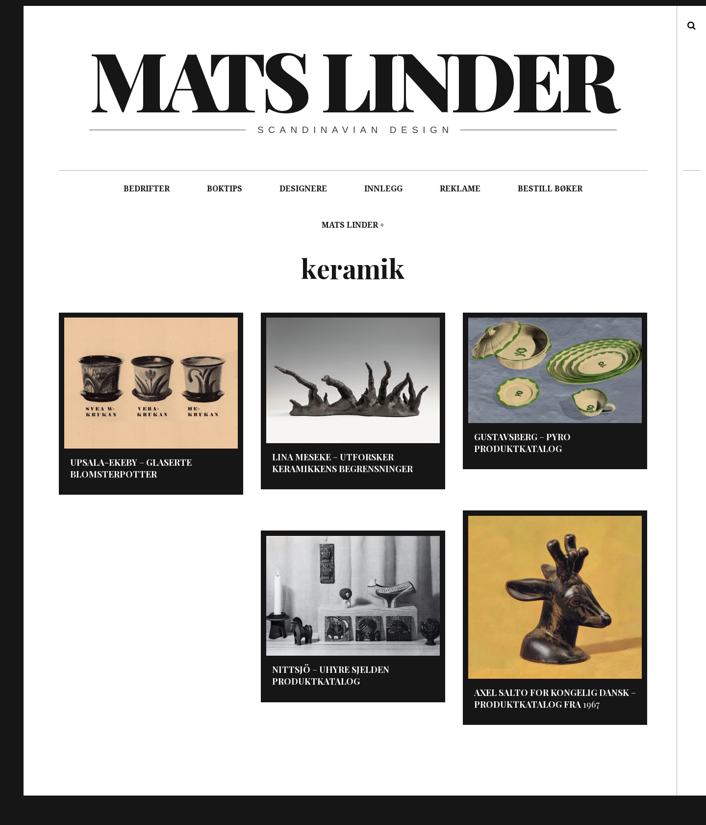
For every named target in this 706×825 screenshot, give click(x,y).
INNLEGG (383, 188)
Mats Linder (352, 78)
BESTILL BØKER (550, 188)
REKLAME (460, 188)
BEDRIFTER (147, 188)
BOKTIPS (224, 188)
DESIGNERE (303, 188)
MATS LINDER (350, 225)
